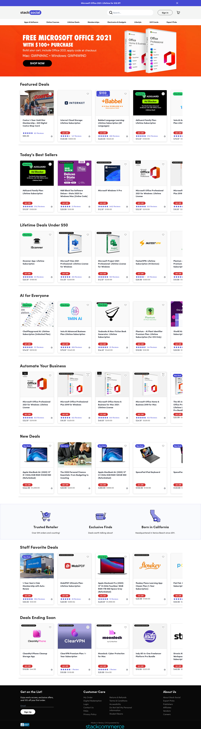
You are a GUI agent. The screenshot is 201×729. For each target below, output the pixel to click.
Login (86, 704)
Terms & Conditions (118, 700)
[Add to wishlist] (50, 93)
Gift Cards (154, 22)
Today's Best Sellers (38, 154)
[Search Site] (130, 12)
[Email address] (37, 705)
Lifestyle (137, 22)
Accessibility (115, 704)
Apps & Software (31, 22)
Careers (167, 714)
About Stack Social (171, 697)
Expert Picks (172, 22)
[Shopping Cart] (178, 12)
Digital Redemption (92, 700)
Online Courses (52, 22)
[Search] (110, 12)
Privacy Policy (89, 714)
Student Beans (116, 713)
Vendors (167, 710)
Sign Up (28, 711)
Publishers (168, 704)
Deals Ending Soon (38, 617)
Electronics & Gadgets (117, 22)
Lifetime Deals (73, 22)
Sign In (165, 12)
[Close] (177, 3)
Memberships (93, 22)
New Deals (30, 436)
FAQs (85, 710)
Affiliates (167, 707)
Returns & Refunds (117, 697)
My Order (88, 697)
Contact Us (88, 707)
